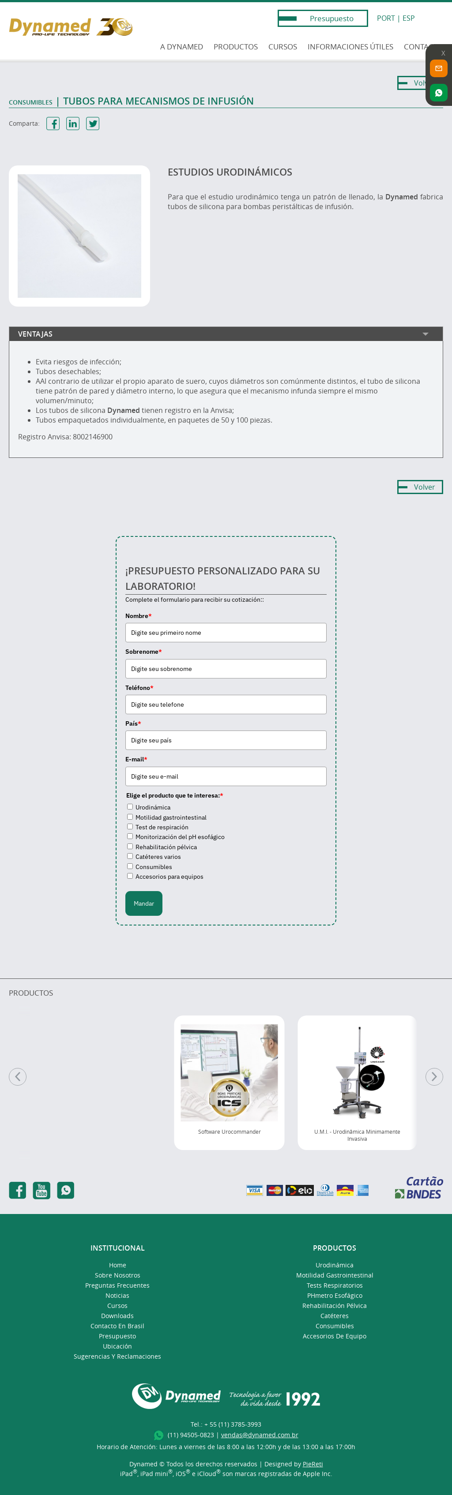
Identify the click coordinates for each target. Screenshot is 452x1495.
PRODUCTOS (236, 46)
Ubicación (117, 1346)
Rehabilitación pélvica (166, 847)
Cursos (117, 1305)
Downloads (117, 1315)
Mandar (144, 903)
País (133, 723)
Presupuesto (332, 18)
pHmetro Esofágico (334, 1295)
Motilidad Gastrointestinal (334, 1275)
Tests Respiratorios (335, 1285)
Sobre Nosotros (117, 1275)
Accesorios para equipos (169, 877)
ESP (409, 18)
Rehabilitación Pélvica (334, 1305)
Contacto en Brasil (117, 1326)
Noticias (117, 1295)
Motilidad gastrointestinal (171, 817)
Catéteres (334, 1315)
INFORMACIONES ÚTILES (350, 46)
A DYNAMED (181, 46)
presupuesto (117, 1336)
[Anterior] (17, 1077)
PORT (386, 18)
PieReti (313, 1464)
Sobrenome (143, 652)
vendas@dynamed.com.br (259, 1435)
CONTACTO (423, 46)
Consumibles (154, 867)
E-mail (136, 759)
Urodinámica (153, 807)
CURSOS (282, 46)
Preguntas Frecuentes (117, 1285)
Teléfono (139, 688)
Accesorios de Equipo (334, 1336)
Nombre (138, 616)
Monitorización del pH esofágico (180, 837)
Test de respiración (162, 827)
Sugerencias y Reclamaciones (117, 1356)
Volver (424, 83)
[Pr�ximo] (434, 1077)
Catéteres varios (158, 857)
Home (117, 1265)
